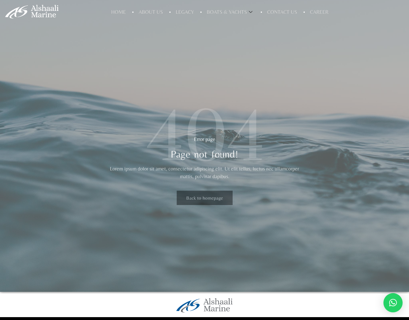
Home (118, 12)
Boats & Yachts (229, 12)
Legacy (185, 12)
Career (319, 12)
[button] (393, 302)
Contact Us (282, 12)
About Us (151, 12)
